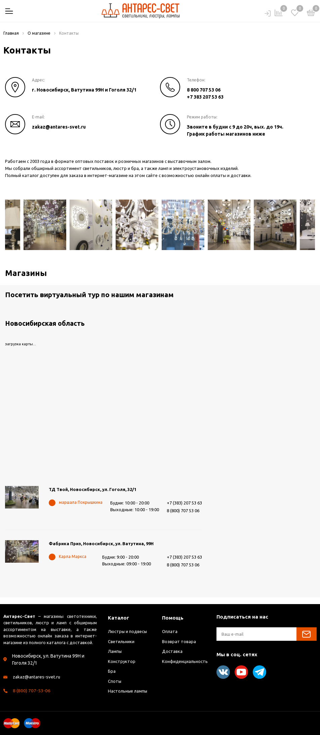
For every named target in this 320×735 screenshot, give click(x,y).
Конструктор (121, 661)
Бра (112, 671)
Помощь (173, 618)
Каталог (118, 618)
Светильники (121, 641)
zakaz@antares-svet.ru (59, 127)
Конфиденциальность (185, 661)
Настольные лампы (128, 691)
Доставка (172, 651)
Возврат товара (179, 641)
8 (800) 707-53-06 (31, 690)
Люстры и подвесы (128, 631)
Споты (115, 681)
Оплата (169, 631)
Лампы (115, 651)
